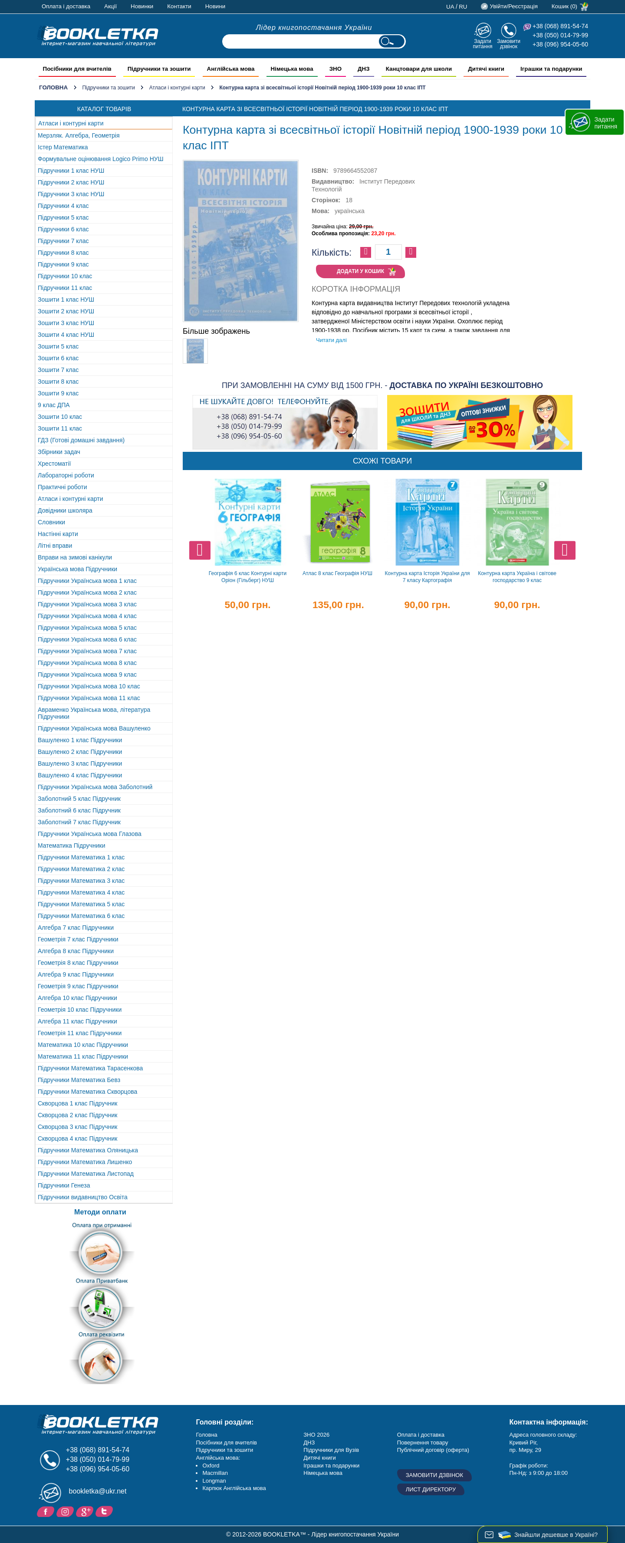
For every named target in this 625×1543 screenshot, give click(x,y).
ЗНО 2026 (316, 1434)
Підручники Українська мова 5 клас (87, 627)
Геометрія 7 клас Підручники (78, 939)
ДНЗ (309, 1442)
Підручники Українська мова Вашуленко (94, 728)
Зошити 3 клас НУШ (66, 322)
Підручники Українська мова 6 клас (87, 639)
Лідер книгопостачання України (314, 27)
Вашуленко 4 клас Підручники (80, 775)
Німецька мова (322, 1473)
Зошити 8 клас (58, 381)
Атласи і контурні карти (177, 88)
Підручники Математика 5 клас (81, 904)
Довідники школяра (65, 510)
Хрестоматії (54, 463)
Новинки (142, 6)
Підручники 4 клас (63, 205)
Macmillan (215, 1473)
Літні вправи (55, 545)
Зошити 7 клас (58, 369)
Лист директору (431, 1489)
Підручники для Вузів (331, 1450)
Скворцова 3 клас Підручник (77, 1126)
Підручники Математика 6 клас (81, 915)
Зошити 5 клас (58, 346)
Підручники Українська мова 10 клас (89, 686)
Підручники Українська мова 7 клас (87, 651)
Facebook (46, 1511)
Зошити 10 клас (60, 416)
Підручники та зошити (108, 88)
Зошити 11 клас (60, 428)
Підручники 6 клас (63, 229)
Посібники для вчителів (226, 1442)
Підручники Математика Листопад (86, 1173)
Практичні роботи (62, 487)
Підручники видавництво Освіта (83, 1197)
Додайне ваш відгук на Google (85, 1511)
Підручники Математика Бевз (79, 1079)
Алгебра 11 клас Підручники (77, 1021)
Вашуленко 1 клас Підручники (80, 740)
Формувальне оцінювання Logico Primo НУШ (101, 158)
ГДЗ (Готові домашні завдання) (81, 440)
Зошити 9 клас (58, 393)
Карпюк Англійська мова (234, 1488)
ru (463, 6)
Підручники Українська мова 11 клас (89, 697)
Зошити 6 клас (58, 358)
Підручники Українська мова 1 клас (87, 580)
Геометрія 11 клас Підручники (80, 1033)
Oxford (210, 1465)
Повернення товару (422, 1442)
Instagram (66, 1511)
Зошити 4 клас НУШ (66, 334)
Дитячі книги (319, 1457)
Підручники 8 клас (63, 252)
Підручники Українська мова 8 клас (87, 662)
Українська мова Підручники (77, 569)
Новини (215, 6)
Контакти (179, 6)
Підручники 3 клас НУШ (71, 194)
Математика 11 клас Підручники (83, 1056)
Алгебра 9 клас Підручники (76, 974)
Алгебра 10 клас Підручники (77, 997)
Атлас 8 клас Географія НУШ (337, 573)
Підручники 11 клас (65, 287)
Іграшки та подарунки (331, 1465)
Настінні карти (58, 533)
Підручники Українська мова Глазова (89, 833)
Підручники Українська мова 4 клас (87, 615)
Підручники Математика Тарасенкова (90, 1068)
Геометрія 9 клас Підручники (78, 986)
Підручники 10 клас (65, 276)
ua (450, 6)
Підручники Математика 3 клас (81, 880)
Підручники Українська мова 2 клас (87, 592)
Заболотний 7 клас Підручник (79, 822)
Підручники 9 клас (63, 264)
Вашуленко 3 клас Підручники (80, 763)
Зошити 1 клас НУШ (66, 299)
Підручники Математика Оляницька (88, 1150)
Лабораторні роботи (66, 475)
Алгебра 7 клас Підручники (76, 927)
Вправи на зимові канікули (75, 557)
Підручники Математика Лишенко (85, 1161)
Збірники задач (59, 451)
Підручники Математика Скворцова (87, 1091)
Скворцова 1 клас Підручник (77, 1103)
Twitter (105, 1511)
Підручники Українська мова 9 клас (87, 674)
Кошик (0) (564, 6)
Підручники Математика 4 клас (81, 892)
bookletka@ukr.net (98, 1491)
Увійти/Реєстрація (513, 6)
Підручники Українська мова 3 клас (87, 604)
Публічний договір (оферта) (433, 1450)
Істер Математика (63, 147)
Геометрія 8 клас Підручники (78, 962)
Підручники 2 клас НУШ (71, 182)
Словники (51, 522)
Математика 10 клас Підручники (83, 1044)
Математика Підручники (71, 845)
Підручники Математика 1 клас (81, 857)
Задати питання (482, 43)
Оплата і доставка (66, 6)
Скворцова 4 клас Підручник (77, 1138)
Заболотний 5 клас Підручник (79, 798)
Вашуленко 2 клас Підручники (80, 751)
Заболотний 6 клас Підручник (79, 810)
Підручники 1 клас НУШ (71, 170)
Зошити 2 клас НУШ (66, 311)
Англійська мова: (218, 1457)
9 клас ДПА (54, 404)
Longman (214, 1480)
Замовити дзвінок (508, 43)
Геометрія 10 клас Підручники (80, 1009)
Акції (110, 6)
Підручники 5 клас (63, 217)
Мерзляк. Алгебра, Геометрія (79, 135)
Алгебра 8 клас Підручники (76, 951)
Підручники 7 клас (63, 240)
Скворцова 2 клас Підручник (77, 1115)
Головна (53, 87)
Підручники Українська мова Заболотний (95, 786)
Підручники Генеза (64, 1185)
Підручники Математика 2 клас (81, 868)
